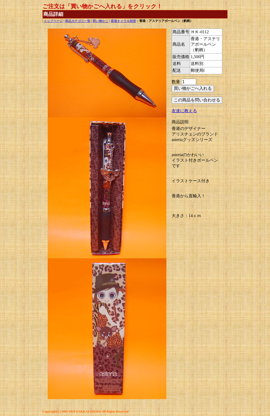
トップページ (53, 21)
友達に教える (184, 111)
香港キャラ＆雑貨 (123, 21)
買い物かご (100, 21)
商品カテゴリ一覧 (77, 21)
